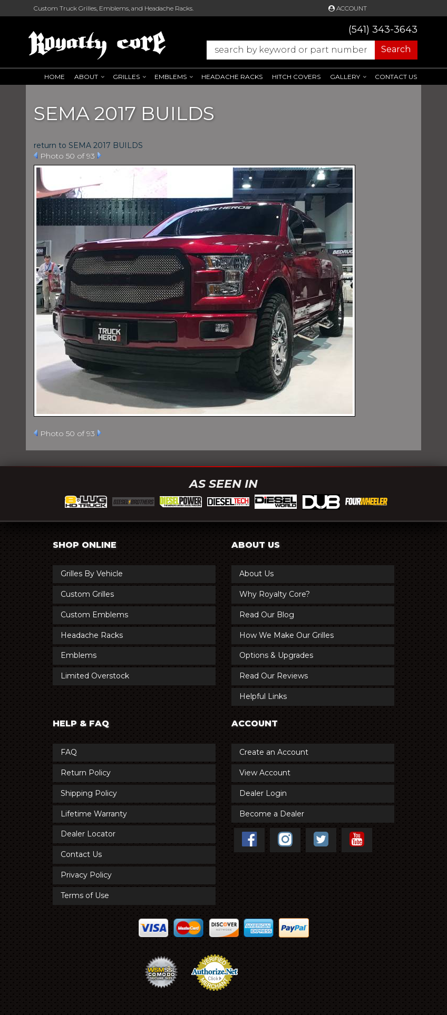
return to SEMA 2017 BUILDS (88, 145)
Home (54, 77)
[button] (306, 50)
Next (99, 155)
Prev (35, 155)
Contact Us (396, 77)
